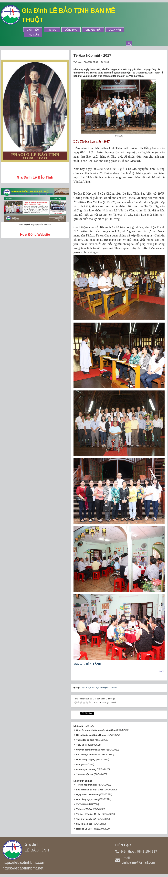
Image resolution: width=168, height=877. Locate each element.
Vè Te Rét (81, 804)
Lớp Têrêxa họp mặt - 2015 (89, 789)
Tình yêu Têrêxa (84, 809)
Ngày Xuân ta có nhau (87, 794)
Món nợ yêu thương (86, 769)
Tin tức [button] (51, 29)
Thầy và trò (82, 745)
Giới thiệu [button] (33, 29)
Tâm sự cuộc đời (84, 774)
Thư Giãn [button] (33, 34)
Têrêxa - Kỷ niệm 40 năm (88, 814)
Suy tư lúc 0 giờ (84, 824)
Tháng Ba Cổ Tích (85, 740)
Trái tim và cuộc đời (86, 819)
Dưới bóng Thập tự (85, 759)
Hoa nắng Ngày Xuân (87, 799)
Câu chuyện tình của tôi (88, 754)
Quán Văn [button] (115, 29)
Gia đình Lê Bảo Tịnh (35, 177)
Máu (78, 764)
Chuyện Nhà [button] (92, 29)
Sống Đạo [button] (71, 29)
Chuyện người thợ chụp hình (90, 750)
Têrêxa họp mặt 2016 (86, 785)
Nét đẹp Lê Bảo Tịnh (86, 829)
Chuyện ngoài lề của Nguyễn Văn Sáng (96, 730)
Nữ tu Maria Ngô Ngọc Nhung (91, 735)
